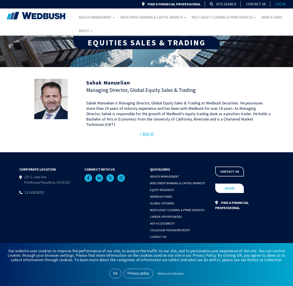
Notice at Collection (171, 273)
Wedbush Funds (161, 197)
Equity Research (162, 190)
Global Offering (162, 203)
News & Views (271, 17)
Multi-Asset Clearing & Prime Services (224, 17)
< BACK (146, 134)
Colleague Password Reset (170, 230)
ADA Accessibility (162, 223)
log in (280, 4)
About (85, 31)
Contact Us (256, 4)
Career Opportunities (166, 217)
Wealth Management (97, 17)
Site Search (223, 4)
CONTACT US (229, 171)
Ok (115, 273)
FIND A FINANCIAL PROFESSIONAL (171, 4)
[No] (287, 264)
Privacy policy (138, 273)
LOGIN (229, 188)
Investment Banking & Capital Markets (153, 17)
